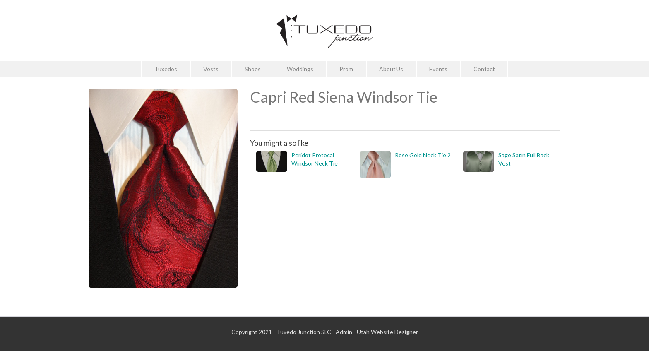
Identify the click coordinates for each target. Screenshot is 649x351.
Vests (211, 68)
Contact (484, 68)
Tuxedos (165, 68)
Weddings (300, 68)
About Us (391, 68)
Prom (346, 68)
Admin (344, 331)
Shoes (253, 68)
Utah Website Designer (387, 331)
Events (438, 68)
